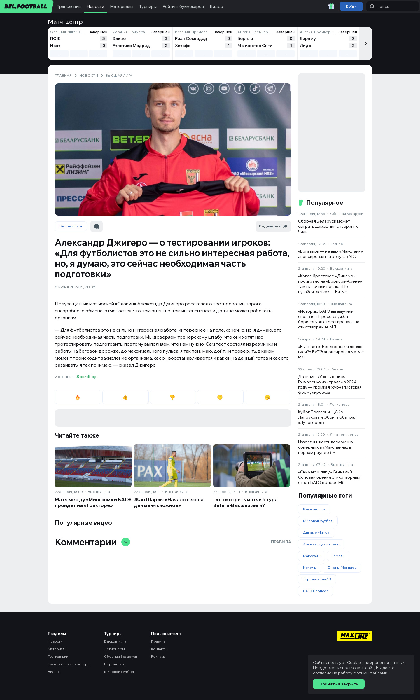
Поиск (379, 6)
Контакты (159, 649)
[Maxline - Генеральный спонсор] (354, 636)
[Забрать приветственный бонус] (331, 6)
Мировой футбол (318, 521)
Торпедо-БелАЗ (317, 579)
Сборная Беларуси (346, 213)
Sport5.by (86, 376)
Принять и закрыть (338, 684)
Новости (95, 6)
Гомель (338, 556)
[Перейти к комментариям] (96, 226)
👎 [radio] (172, 397)
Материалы (121, 6)
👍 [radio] (125, 397)
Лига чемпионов (344, 434)
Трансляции (69, 6)
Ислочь (309, 567)
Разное (336, 244)
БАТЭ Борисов (315, 591)
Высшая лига (71, 226)
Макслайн (311, 556)
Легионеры (340, 404)
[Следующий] (365, 43)
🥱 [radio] (268, 397)
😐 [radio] (220, 397)
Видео (216, 6)
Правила (281, 542)
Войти (351, 6)
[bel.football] (27, 6)
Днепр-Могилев (342, 567)
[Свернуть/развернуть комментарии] (125, 542)
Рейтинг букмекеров (183, 6)
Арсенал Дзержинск (321, 544)
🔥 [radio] (78, 397)
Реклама (158, 656)
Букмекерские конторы (69, 664)
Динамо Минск (316, 532)
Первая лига (114, 664)
